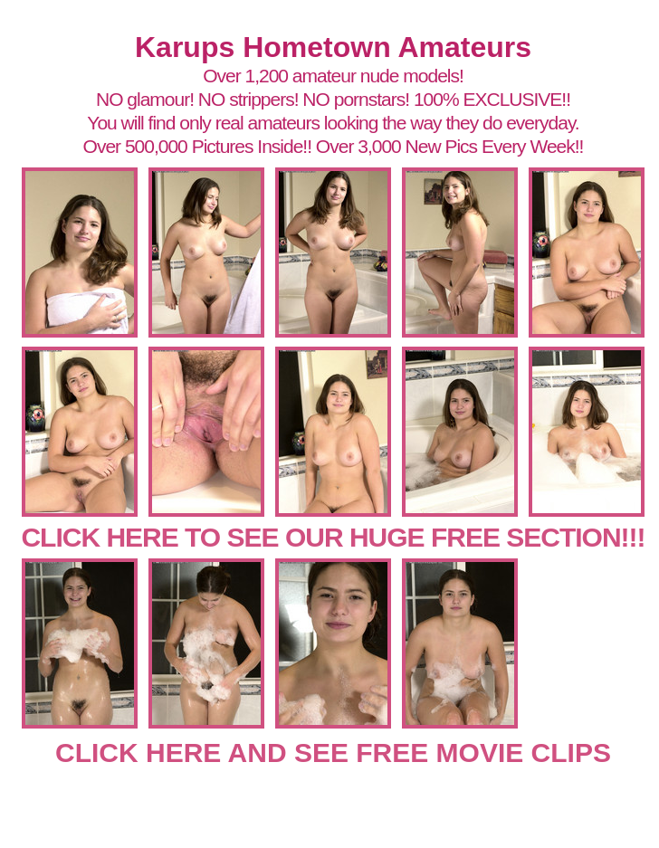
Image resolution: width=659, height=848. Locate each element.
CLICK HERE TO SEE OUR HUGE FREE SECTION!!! (333, 537)
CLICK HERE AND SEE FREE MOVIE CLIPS (333, 752)
